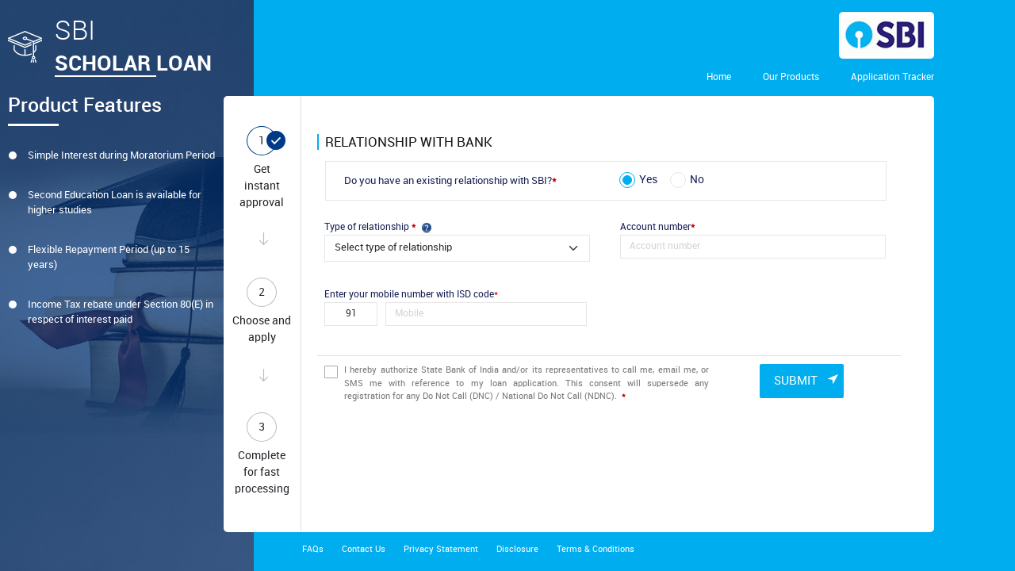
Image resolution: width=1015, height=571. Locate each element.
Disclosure (517, 549)
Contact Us (363, 549)
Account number (657, 227)
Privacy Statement (441, 549)
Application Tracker (892, 77)
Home (719, 77)
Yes (648, 180)
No (697, 180)
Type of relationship (377, 227)
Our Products (791, 77)
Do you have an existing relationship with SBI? (450, 180)
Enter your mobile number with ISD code (411, 294)
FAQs (313, 549)
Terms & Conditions (595, 549)
